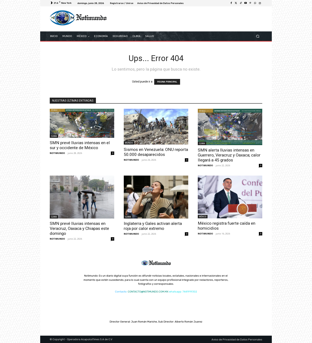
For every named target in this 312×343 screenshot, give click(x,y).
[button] (257, 36)
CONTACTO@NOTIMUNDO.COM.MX (148, 291)
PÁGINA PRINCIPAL (167, 82)
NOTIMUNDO (57, 153)
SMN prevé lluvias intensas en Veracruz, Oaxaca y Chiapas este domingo (79, 228)
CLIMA (54, 136)
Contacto (121, 291)
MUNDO (129, 142)
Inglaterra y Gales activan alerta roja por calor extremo (153, 226)
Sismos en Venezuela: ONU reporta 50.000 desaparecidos (156, 152)
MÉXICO (202, 216)
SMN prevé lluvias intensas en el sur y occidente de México (80, 145)
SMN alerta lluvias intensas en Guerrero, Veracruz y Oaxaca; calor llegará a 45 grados (229, 155)
